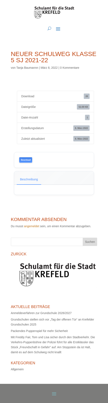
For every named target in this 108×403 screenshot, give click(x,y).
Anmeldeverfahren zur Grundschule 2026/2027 (41, 313)
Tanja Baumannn (27, 67)
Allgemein (17, 369)
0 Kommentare (69, 67)
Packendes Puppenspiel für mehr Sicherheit (39, 331)
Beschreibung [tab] (29, 179)
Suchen (90, 241)
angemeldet (31, 226)
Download (26, 160)
